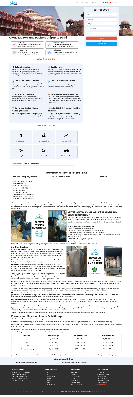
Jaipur (19, 163)
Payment (49, 380)
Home (77, 3)
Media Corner (51, 384)
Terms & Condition (77, 384)
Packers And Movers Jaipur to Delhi (26, 363)
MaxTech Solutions (99, 391)
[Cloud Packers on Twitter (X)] (20, 392)
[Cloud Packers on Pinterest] (27, 392)
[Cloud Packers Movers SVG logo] (13, 3)
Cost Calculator (102, 384)
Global (105, 3)
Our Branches (75, 376)
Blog (48, 373)
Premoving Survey (102, 382)
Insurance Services (103, 380)
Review (49, 382)
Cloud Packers (54, 391)
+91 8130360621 (101, 44)
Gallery (49, 378)
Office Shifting (101, 376)
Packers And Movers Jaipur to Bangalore (74, 363)
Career (73, 378)
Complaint (50, 386)
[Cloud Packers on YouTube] (31, 392)
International (51, 376)
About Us (74, 373)
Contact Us (74, 375)
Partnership (74, 380)
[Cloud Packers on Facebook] (17, 392)
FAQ (48, 375)
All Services (100, 373)
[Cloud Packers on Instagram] (24, 392)
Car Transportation (103, 378)
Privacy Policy (75, 382)
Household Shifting (103, 375)
